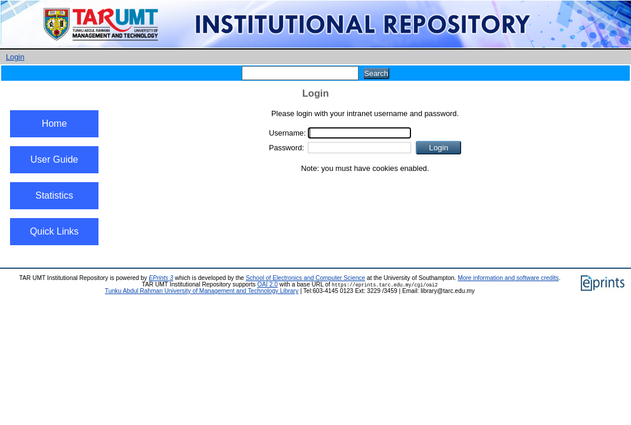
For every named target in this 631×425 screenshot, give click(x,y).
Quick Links (54, 231)
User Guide (54, 159)
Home (54, 123)
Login (15, 56)
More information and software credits (508, 278)
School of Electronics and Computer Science (306, 278)
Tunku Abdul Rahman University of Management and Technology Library (201, 291)
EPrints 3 (161, 278)
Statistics (54, 195)
